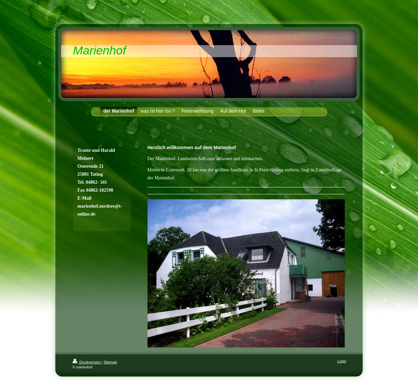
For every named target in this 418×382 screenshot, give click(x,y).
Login (341, 361)
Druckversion (87, 362)
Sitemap (110, 362)
